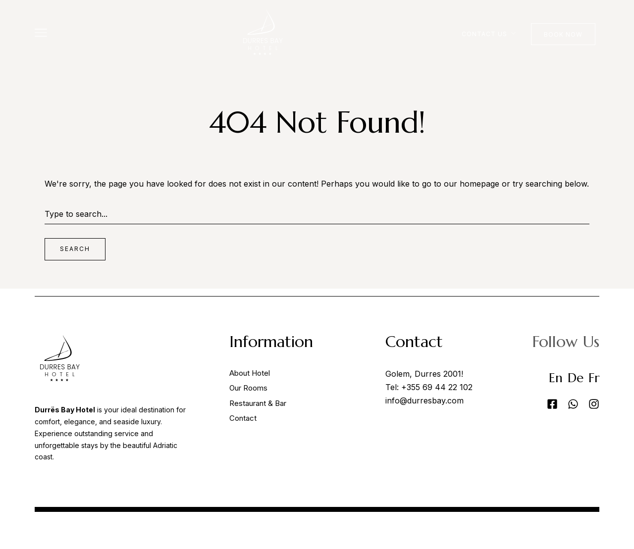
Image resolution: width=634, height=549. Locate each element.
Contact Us (484, 34)
